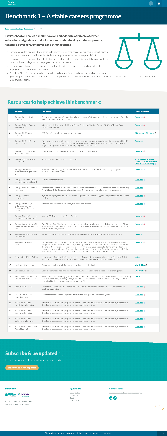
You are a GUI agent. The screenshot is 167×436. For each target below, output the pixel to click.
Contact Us (74, 395)
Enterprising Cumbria (21, 404)
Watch (137, 276)
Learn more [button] (107, 433)
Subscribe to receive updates (22, 367)
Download (139, 117)
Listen (137, 257)
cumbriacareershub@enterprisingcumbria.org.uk (125, 393)
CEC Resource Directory (144, 133)
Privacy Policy (75, 393)
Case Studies (74, 400)
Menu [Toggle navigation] (159, 4)
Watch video (140, 265)
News (72, 398)
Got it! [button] (162, 433)
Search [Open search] (151, 3)
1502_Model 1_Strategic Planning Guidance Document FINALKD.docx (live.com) (146, 161)
